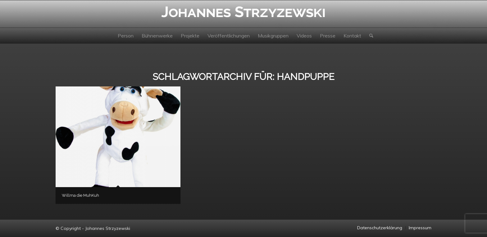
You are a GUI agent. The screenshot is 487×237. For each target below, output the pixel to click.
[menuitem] (126, 35)
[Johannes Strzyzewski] (244, 14)
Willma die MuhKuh (80, 195)
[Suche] (369, 35)
